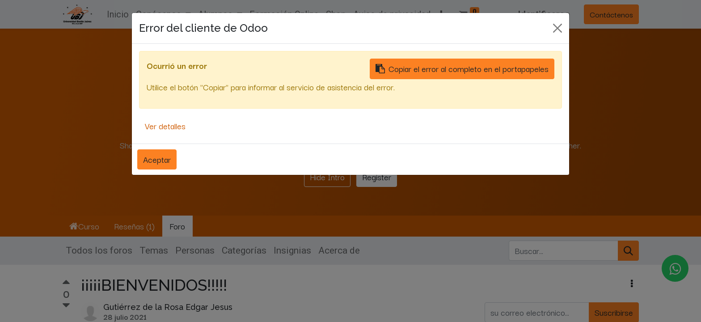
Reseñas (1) (134, 226)
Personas (195, 250)
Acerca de (339, 250)
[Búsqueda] (628, 251)
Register (376, 176)
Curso (84, 226)
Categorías (244, 250)
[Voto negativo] (66, 305)
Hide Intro (327, 176)
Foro (177, 226)
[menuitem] (117, 14)
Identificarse (544, 14)
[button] (441, 14)
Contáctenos (611, 14)
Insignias (292, 250)
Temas (153, 250)
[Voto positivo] (66, 283)
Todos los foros (99, 250)
